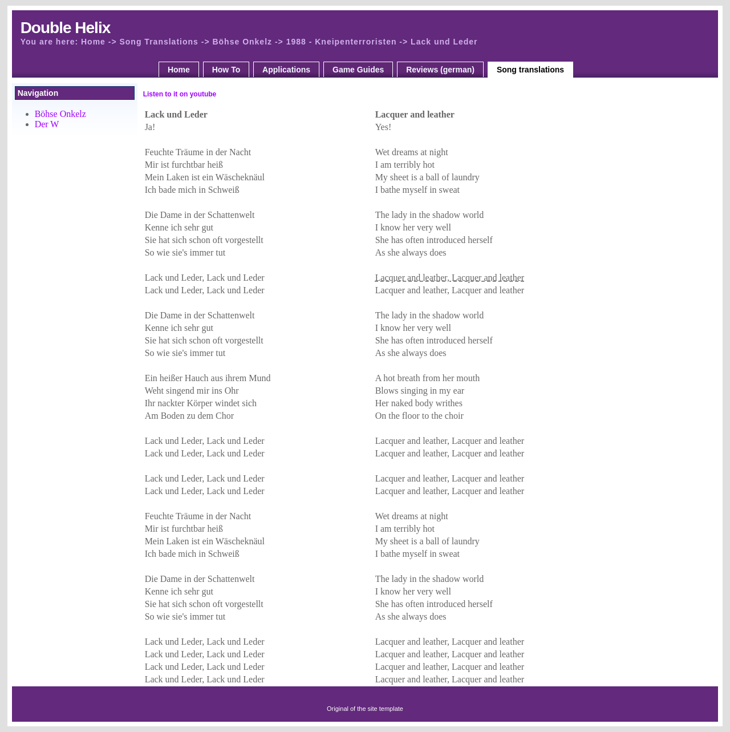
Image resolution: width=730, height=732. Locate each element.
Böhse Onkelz (60, 114)
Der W (47, 124)
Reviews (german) (440, 69)
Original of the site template (365, 708)
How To (226, 69)
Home (179, 69)
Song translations (530, 69)
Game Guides (358, 69)
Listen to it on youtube (180, 94)
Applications (286, 69)
